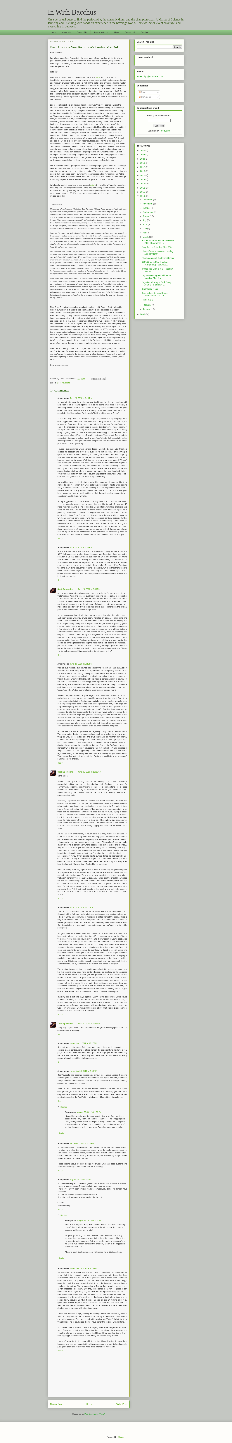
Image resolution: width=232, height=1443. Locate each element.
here (98, 77)
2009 (142, 314)
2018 (142, 163)
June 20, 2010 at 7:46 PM (81, 664)
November (148, 204)
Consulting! (130, 32)
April (145, 232)
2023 (142, 159)
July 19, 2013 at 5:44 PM (80, 1179)
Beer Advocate (63, 383)
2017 (142, 167)
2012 (142, 188)
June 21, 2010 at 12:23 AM (89, 772)
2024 (142, 154)
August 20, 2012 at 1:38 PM (89, 1112)
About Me (66, 32)
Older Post (121, 1404)
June (145, 224)
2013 (142, 183)
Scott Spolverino (65, 589)
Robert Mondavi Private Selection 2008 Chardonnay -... (158, 241)
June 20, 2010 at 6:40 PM (89, 589)
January (147, 309)
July (145, 220)
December (148, 199)
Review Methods (100, 32)
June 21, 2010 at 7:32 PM (89, 1024)
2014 (142, 179)
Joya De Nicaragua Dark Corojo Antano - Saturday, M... (157, 283)
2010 (142, 196)
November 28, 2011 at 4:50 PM (83, 1071)
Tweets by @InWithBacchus (150, 76)
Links (116, 32)
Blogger (121, 1437)
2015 (142, 175)
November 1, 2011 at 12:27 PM (83, 1043)
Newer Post (56, 1404)
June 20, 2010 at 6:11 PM (81, 398)
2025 (142, 150)
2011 (142, 192)
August (146, 216)
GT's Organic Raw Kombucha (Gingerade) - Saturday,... (156, 263)
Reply (59, 538)
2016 (142, 171)
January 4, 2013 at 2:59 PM (82, 1143)
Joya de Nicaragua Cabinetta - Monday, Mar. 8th (156, 276)
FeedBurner (165, 131)
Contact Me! (82, 32)
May (145, 228)
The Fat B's (147, 300)
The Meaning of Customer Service (158, 258)
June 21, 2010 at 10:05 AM (81, 907)
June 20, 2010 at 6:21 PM (81, 547)
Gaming (144, 32)
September (148, 212)
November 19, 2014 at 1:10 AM (83, 1268)
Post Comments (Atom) (94, 1414)
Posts (142, 92)
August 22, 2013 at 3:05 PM (89, 1220)
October (147, 208)
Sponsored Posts (150, 289)
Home (53, 32)
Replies (64, 1107)
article (93, 185)
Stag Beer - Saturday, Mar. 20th (157, 247)
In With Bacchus (72, 12)
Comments (145, 97)
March (146, 237)
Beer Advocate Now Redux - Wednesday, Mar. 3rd (84, 47)
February (147, 305)
